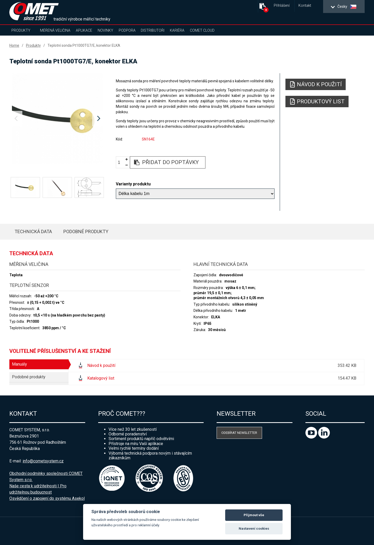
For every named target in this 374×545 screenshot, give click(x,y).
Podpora (127, 30)
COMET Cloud (202, 30)
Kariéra (177, 30)
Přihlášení (282, 5)
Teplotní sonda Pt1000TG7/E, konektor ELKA (84, 45)
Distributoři (152, 30)
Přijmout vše (254, 515)
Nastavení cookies (254, 528)
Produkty (20, 30)
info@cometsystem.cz (43, 461)
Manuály (19, 364)
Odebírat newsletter (239, 433)
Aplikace (84, 30)
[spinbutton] (121, 163)
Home (14, 45)
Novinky (105, 30)
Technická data (33, 231)
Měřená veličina (55, 30)
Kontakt (304, 5)
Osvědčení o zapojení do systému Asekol (47, 498)
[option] (57, 118)
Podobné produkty (85, 231)
